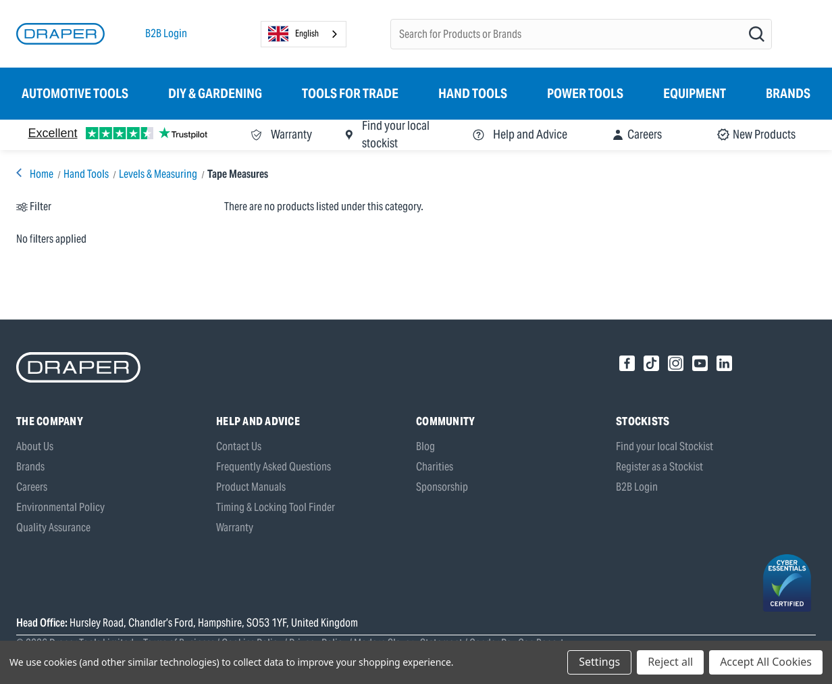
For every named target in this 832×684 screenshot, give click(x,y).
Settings (599, 661)
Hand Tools (472, 93)
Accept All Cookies (766, 661)
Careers (31, 487)
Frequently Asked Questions (273, 467)
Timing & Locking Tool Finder (275, 507)
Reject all (670, 661)
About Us (34, 446)
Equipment (694, 93)
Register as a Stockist (659, 467)
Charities (434, 467)
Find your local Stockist (664, 446)
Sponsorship (442, 487)
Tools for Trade (350, 93)
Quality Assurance (53, 527)
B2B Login (166, 33)
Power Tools (585, 93)
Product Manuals (251, 487)
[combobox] (303, 34)
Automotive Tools (75, 93)
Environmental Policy (60, 507)
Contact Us (238, 446)
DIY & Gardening (215, 93)
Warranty (234, 527)
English (293, 34)
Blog (425, 446)
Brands (788, 93)
